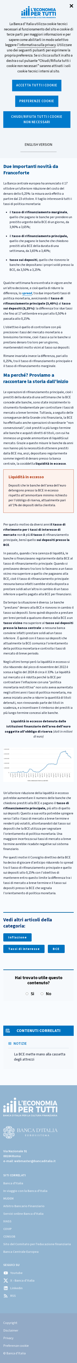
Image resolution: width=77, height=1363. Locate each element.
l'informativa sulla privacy (36, 45)
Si (30, 994)
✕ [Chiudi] (71, 6)
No (46, 994)
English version (38, 147)
